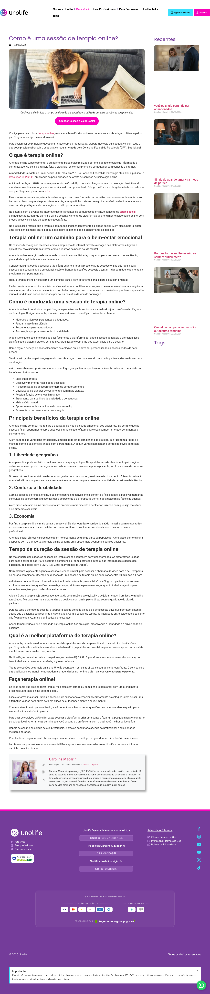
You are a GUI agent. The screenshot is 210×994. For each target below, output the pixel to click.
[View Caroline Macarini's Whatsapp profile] (43, 764)
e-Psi (47, 191)
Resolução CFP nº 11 (21, 177)
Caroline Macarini (63, 759)
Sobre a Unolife (63, 9)
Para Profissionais (104, 9)
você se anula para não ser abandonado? (171, 107)
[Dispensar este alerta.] (197, 970)
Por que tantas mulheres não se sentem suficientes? (175, 255)
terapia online (46, 133)
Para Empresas (128, 9)
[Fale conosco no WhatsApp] (201, 985)
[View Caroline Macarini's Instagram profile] (43, 772)
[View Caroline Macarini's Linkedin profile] (43, 780)
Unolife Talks (150, 9)
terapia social (128, 211)
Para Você (82, 9)
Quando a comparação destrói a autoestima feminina (175, 329)
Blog (56, 15)
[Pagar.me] (115, 921)
